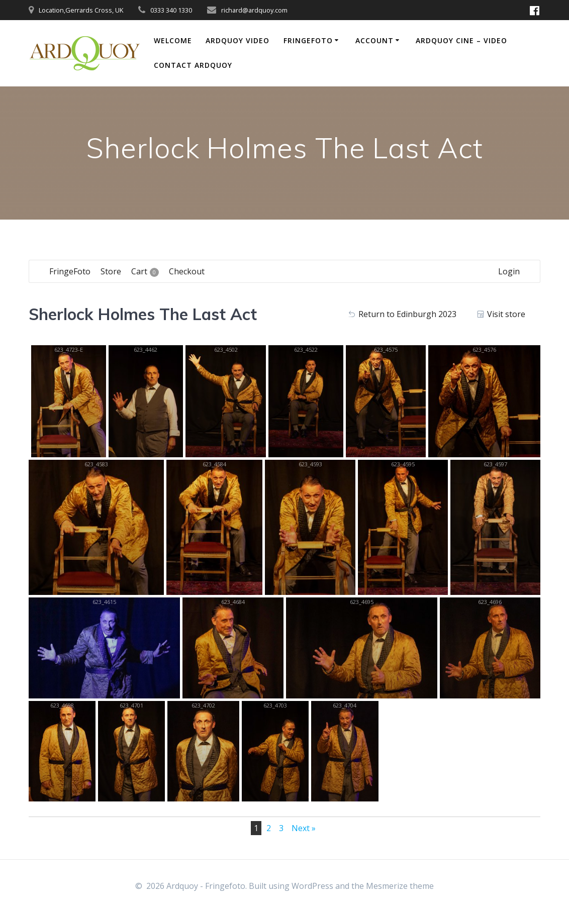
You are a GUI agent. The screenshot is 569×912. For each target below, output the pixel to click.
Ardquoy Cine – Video (461, 40)
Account (374, 40)
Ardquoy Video (237, 40)
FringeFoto (308, 40)
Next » (304, 828)
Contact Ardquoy (193, 65)
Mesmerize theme (400, 885)
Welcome (173, 40)
